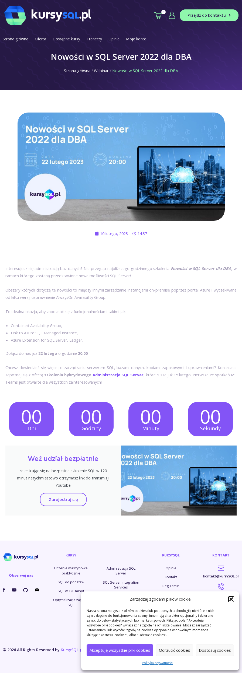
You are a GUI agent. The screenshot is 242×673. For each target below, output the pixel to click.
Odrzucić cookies (174, 650)
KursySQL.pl (72, 649)
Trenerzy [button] (94, 38)
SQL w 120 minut (71, 590)
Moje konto (136, 38)
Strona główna (15, 38)
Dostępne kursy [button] (66, 38)
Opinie (114, 38)
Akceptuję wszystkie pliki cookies (120, 650)
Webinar (101, 70)
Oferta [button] (40, 38)
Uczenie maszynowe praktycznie (71, 571)
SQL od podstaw (71, 582)
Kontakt (171, 576)
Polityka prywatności (157, 663)
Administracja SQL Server (118, 374)
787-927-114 (221, 589)
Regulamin (170, 585)
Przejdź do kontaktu (209, 15)
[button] (231, 599)
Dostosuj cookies (215, 650)
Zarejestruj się (63, 499)
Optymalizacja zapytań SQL (71, 602)
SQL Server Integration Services (121, 585)
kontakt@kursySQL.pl (221, 572)
